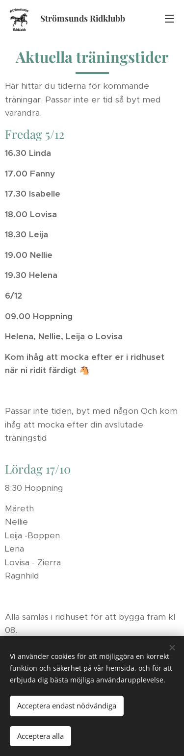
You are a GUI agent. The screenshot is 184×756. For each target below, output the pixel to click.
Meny (169, 18)
